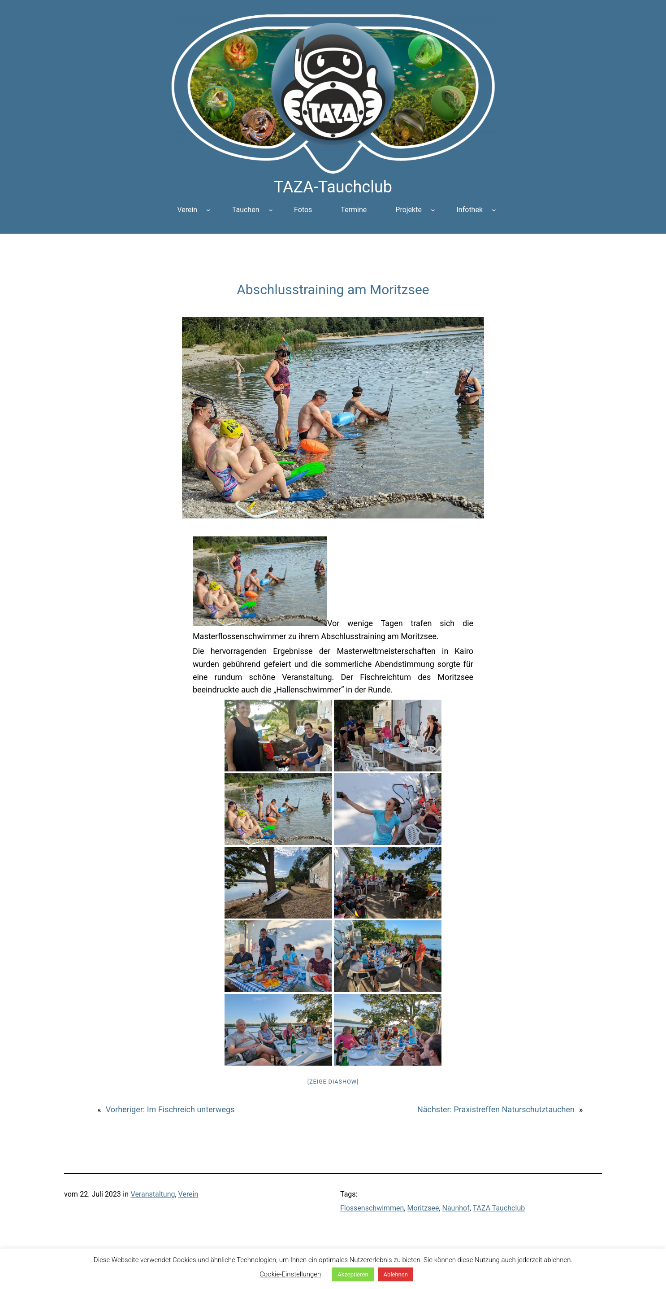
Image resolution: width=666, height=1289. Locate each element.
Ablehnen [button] (396, 1274)
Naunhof (456, 1208)
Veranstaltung (153, 1194)
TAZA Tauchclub (499, 1208)
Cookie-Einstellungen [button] (290, 1274)
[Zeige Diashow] (333, 1081)
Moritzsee (423, 1208)
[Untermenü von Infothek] (494, 210)
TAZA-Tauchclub (333, 187)
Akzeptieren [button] (352, 1274)
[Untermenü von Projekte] (433, 210)
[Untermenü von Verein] (208, 210)
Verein (188, 1194)
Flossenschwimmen (372, 1208)
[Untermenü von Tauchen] (270, 210)
